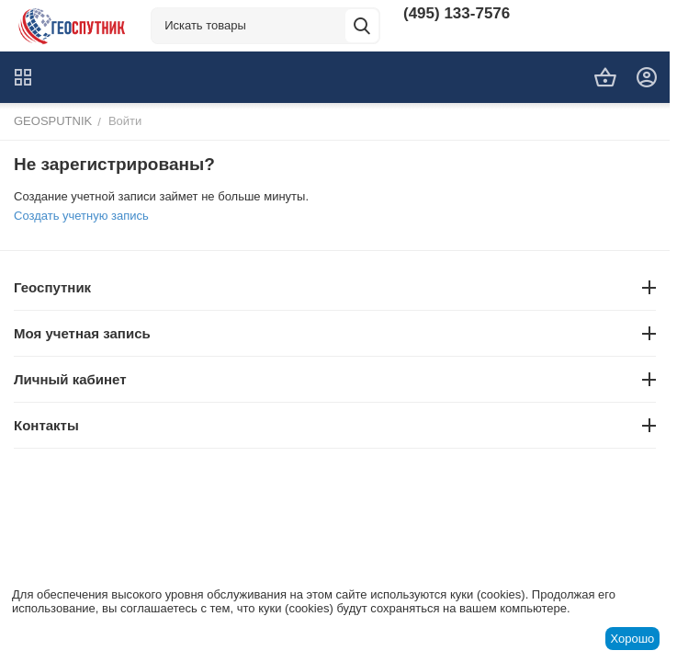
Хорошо (632, 638)
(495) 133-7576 (456, 13)
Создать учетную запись (81, 216)
